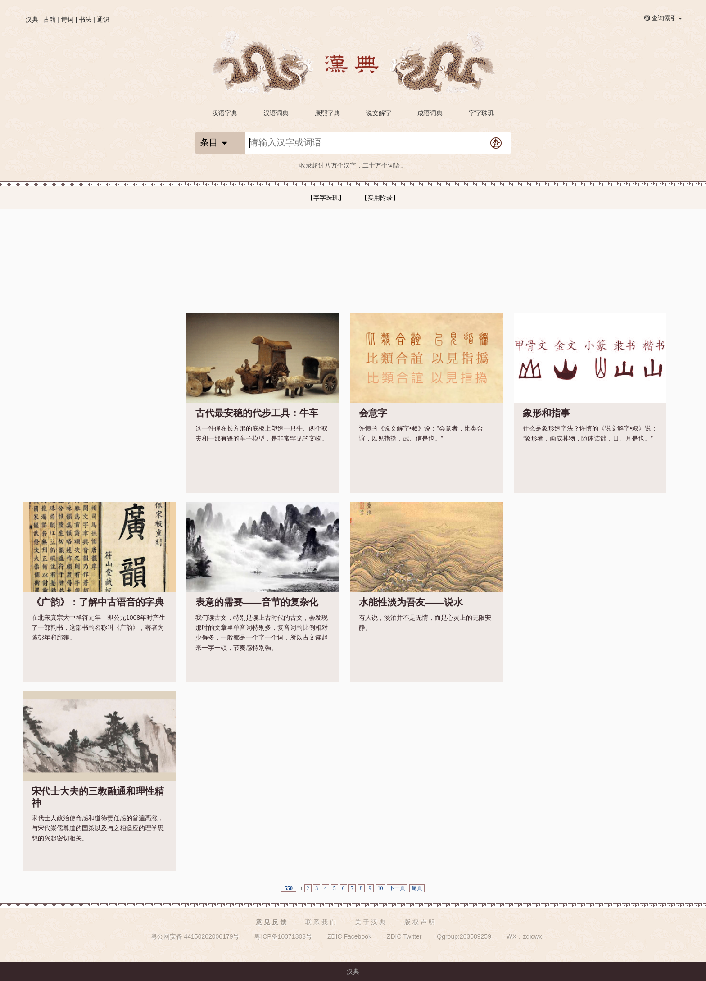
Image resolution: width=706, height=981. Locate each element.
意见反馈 (272, 922)
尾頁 (417, 888)
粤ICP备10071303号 (283, 936)
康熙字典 (327, 113)
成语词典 (430, 113)
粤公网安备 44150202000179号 (195, 936)
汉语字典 (224, 113)
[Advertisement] (99, 369)
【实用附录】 (380, 197)
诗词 (67, 19)
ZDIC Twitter (404, 936)
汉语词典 (276, 113)
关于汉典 (371, 922)
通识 (103, 19)
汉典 (32, 19)
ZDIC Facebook (349, 936)
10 (380, 888)
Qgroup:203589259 (464, 936)
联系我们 (321, 922)
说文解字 (378, 113)
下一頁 (397, 888)
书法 (85, 19)
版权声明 (420, 922)
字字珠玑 (481, 113)
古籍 (49, 19)
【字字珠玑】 (326, 197)
